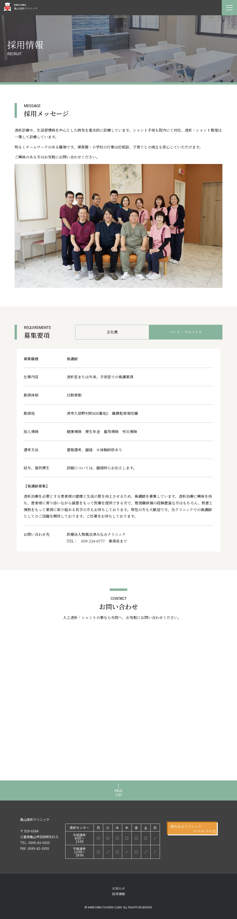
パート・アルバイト (185, 332)
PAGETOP (119, 793)
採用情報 (118, 894)
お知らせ (118, 888)
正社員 (112, 332)
